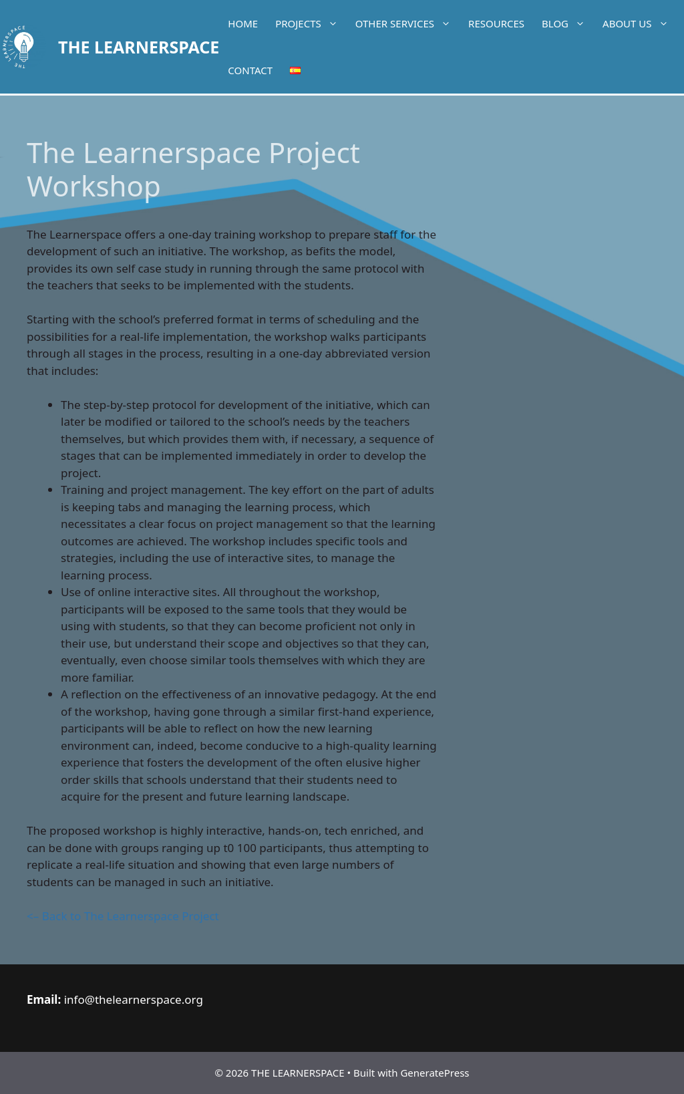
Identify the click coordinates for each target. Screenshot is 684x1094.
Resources (496, 23)
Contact (250, 70)
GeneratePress (434, 1072)
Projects (311, 23)
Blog (568, 23)
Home (243, 23)
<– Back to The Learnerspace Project (124, 916)
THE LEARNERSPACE (138, 46)
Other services (407, 23)
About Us (640, 23)
